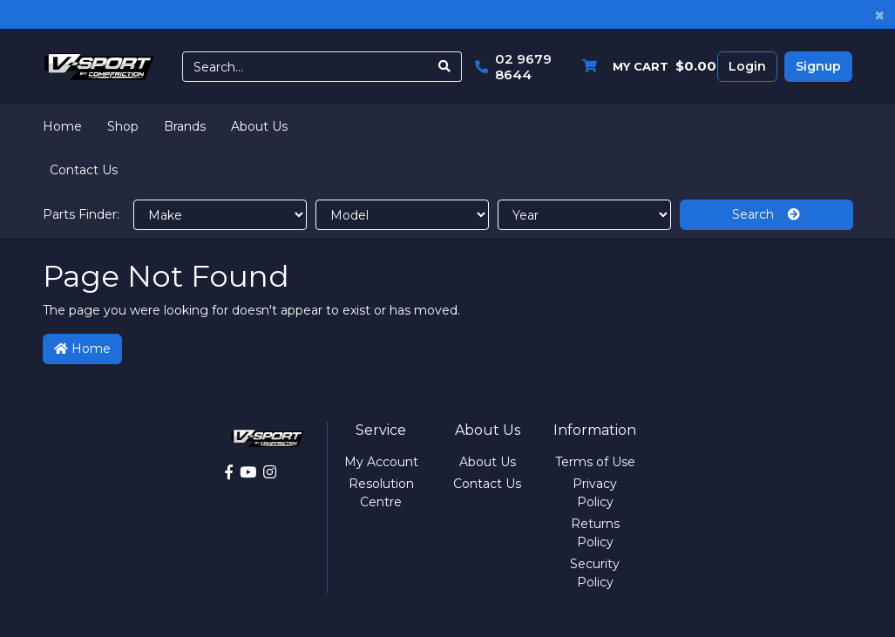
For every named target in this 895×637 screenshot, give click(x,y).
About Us (259, 126)
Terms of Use (595, 462)
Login (747, 66)
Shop (123, 126)
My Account (381, 462)
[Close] (879, 14)
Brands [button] (185, 126)
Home (62, 126)
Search (766, 214)
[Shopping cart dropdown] (645, 67)
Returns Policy (595, 533)
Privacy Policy (595, 493)
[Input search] (306, 66)
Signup (818, 66)
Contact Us (84, 170)
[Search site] (445, 66)
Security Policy (595, 573)
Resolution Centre (381, 493)
